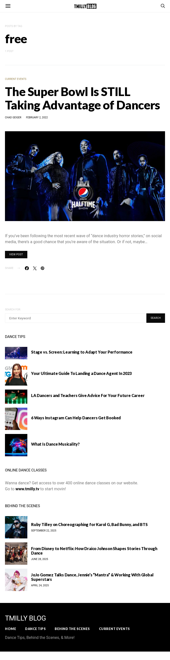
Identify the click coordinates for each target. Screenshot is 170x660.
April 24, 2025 (40, 585)
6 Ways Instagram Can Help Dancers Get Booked (76, 417)
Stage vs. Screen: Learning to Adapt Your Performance (81, 352)
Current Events (15, 79)
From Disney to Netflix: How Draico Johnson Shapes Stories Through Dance (94, 550)
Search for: (13, 309)
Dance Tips (35, 629)
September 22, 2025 (43, 530)
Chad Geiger (13, 117)
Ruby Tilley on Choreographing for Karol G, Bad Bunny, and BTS (89, 524)
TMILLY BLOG (25, 618)
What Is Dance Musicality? (55, 444)
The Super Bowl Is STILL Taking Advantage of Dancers (82, 98)
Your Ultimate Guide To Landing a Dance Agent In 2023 (81, 373)
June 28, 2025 (39, 559)
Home (10, 629)
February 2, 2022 (37, 117)
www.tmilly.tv (27, 489)
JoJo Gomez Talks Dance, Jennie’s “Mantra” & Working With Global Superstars (92, 577)
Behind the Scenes (72, 629)
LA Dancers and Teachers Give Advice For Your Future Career (87, 395)
